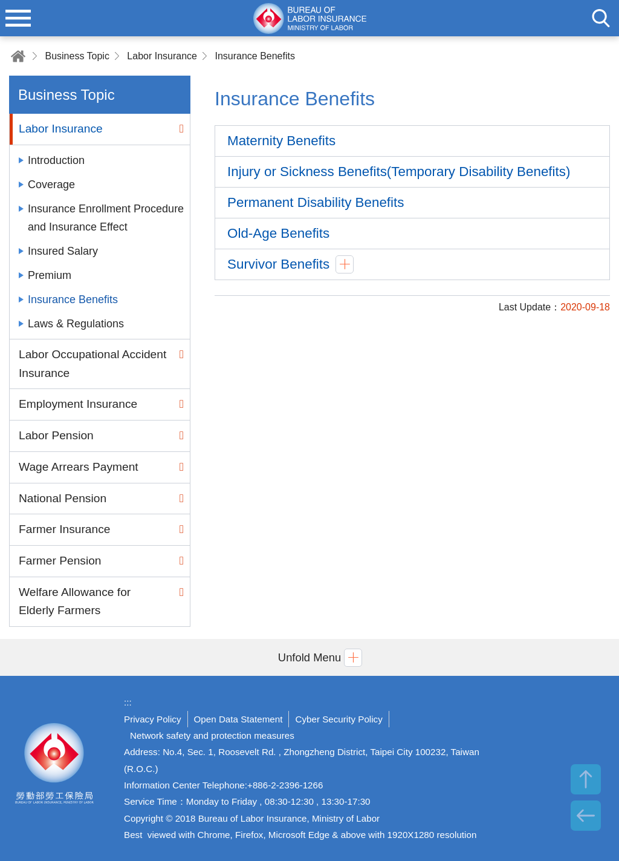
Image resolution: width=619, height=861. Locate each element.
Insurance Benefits (255, 56)
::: (128, 702)
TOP (586, 779)
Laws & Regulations (76, 324)
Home (18, 56)
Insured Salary (63, 251)
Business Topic (77, 56)
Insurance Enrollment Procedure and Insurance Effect (106, 218)
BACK (586, 815)
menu (18, 18)
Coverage (51, 184)
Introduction (56, 160)
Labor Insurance (162, 56)
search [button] (601, 18)
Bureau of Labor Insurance (54, 768)
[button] (309, 657)
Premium (49, 275)
